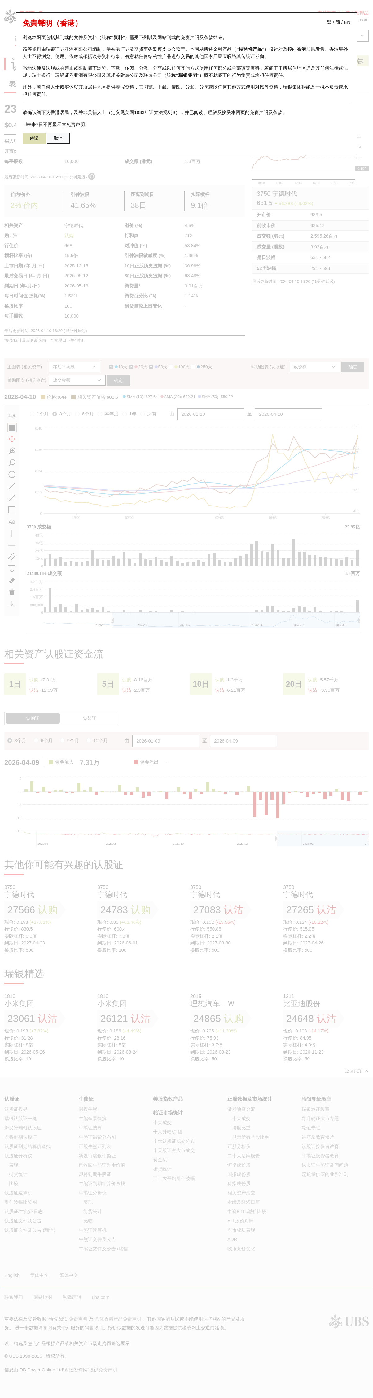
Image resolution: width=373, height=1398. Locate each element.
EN (347, 22)
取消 (58, 138)
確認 (34, 138)
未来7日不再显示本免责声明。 (56, 124)
